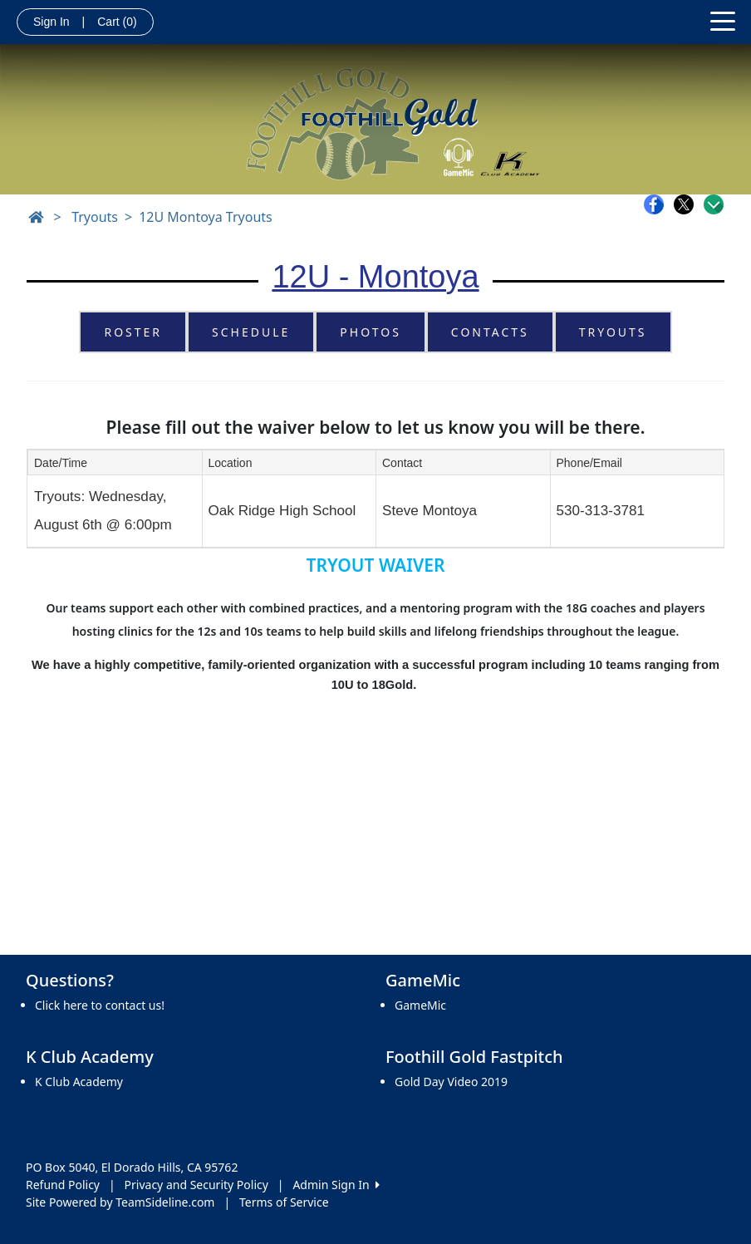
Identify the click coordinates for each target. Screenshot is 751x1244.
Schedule (251, 332)
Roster (133, 332)
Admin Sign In (335, 1184)
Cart (116, 21)
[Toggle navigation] (722, 20)
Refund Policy (63, 1184)
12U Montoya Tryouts (205, 217)
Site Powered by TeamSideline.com (120, 1202)
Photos (370, 332)
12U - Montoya (375, 276)
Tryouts (94, 217)
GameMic (420, 1005)
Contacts (490, 332)
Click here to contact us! (99, 1005)
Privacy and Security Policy (196, 1184)
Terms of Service (284, 1202)
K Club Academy (79, 1081)
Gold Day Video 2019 (451, 1081)
